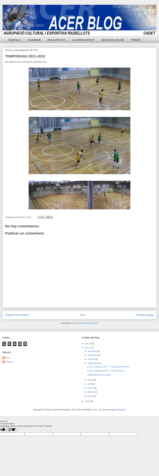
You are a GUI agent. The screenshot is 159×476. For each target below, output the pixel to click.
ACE (8, 358)
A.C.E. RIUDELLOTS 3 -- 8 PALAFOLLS (105, 371)
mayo (90, 380)
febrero (91, 392)
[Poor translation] (12, 429)
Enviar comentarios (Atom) (86, 323)
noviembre (93, 355)
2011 (87, 347)
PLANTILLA (14, 40)
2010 (87, 401)
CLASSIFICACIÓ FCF (83, 40)
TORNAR (135, 40)
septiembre (93, 363)
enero (90, 396)
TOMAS (9, 362)
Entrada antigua (145, 315)
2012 (87, 343)
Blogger (121, 409)
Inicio (82, 315)
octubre (91, 359)
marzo (91, 388)
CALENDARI (34, 40)
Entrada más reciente (17, 315)
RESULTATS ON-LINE (112, 40)
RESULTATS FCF (56, 40)
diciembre (92, 351)
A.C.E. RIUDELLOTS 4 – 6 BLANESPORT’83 (108, 367)
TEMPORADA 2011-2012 (25, 56)
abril (90, 384)
